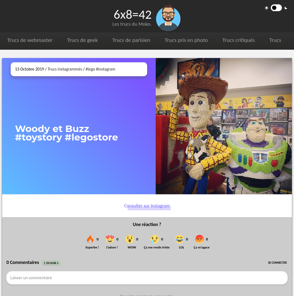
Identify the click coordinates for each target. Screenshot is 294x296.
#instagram (105, 69)
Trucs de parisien (131, 40)
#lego (90, 69)
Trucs (274, 40)
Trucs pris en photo (185, 40)
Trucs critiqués (238, 40)
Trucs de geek (82, 40)
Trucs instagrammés (65, 69)
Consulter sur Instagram (147, 206)
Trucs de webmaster (29, 40)
